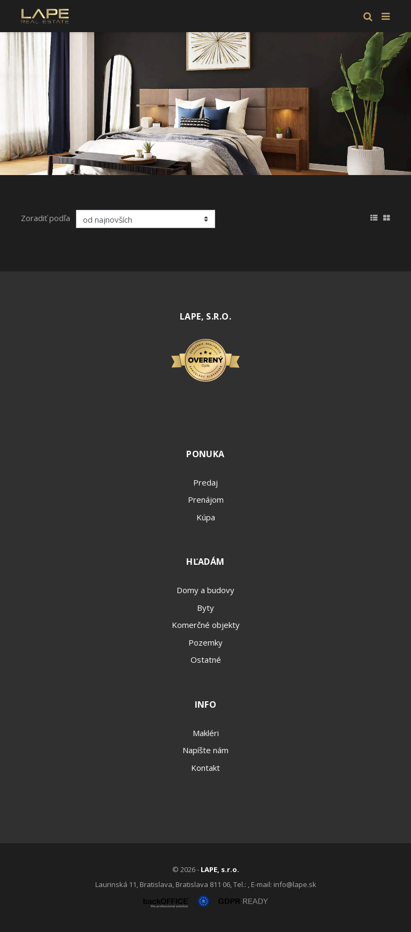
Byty (205, 607)
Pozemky (205, 642)
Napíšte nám (205, 750)
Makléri (206, 733)
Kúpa (205, 517)
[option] (205, 103)
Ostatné (206, 659)
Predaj (205, 482)
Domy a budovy (205, 590)
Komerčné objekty (206, 624)
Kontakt (205, 767)
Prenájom (206, 499)
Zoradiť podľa (45, 218)
